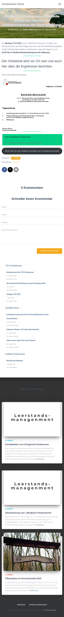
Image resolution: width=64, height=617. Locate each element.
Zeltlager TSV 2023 (13, 294)
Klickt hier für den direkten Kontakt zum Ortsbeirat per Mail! (32, 151)
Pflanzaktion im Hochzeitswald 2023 (23, 578)
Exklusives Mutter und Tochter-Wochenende (22, 329)
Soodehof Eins (12, 308)
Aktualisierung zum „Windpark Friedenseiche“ (28, 513)
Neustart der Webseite (14, 361)
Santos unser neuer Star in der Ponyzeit (20, 340)
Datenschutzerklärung (38, 605)
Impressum (21, 605)
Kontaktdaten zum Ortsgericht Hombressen (27, 444)
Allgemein (16, 158)
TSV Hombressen (13, 265)
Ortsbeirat (16, 162)
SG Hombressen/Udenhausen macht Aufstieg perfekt (25, 283)
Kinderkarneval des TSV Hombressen (20, 272)
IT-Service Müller (50, 610)
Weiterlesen (40, 459)
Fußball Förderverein (15, 354)
